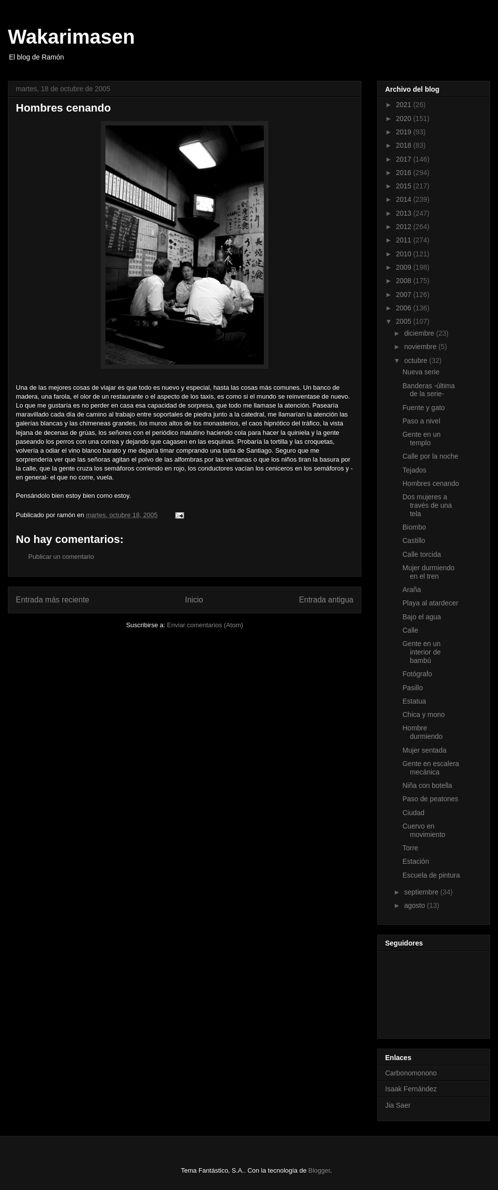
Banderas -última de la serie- (428, 390)
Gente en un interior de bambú (421, 652)
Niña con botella (427, 785)
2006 (404, 308)
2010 (404, 254)
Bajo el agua (421, 617)
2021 (404, 105)
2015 (404, 186)
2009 (404, 267)
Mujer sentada (424, 750)
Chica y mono (423, 714)
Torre (410, 848)
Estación (415, 861)
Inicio (194, 599)
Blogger (319, 1170)
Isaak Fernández (411, 1089)
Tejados (414, 470)
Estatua (414, 701)
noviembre (421, 347)
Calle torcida (421, 554)
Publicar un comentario (61, 556)
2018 (404, 145)
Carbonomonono (411, 1073)
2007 (404, 294)
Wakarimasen (71, 37)
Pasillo (412, 688)
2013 (404, 213)
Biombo (414, 527)
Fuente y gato (423, 408)
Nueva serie (421, 372)
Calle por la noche (430, 456)
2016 (404, 173)
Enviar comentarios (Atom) (205, 625)
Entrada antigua (326, 599)
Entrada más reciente (52, 599)
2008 (404, 281)
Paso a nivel (421, 421)
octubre (416, 360)
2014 (404, 199)
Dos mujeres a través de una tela (427, 505)
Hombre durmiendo (422, 732)
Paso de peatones (430, 799)
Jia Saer (397, 1105)
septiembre (422, 892)
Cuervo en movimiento (424, 830)
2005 (404, 321)
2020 (404, 118)
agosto (415, 905)
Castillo (413, 540)
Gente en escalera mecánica (430, 768)
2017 (404, 159)
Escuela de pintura (431, 875)
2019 (404, 132)
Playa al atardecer (430, 603)
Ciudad (413, 813)
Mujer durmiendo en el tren (428, 572)
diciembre (420, 333)
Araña (411, 590)
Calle (410, 630)
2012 (404, 227)
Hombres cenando (430, 483)
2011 (404, 240)
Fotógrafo (417, 674)
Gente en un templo (421, 438)
